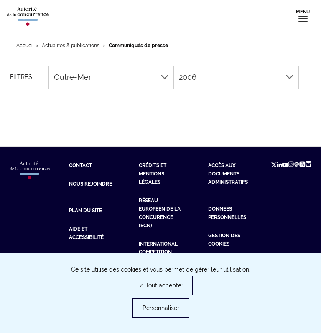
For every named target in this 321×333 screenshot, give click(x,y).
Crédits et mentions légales (152, 174)
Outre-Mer (111, 77)
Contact (80, 165)
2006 (236, 77)
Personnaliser (161, 308)
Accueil (25, 45)
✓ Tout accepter (161, 285)
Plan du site (85, 211)
